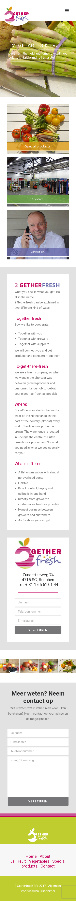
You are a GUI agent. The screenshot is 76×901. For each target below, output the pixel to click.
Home (31, 856)
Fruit (22, 861)
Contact (48, 866)
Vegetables (39, 861)
